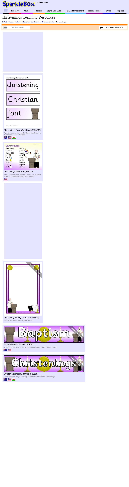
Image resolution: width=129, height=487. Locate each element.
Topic (11, 22)
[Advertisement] (23, 52)
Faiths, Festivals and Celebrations (28, 22)
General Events (48, 22)
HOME (5, 22)
